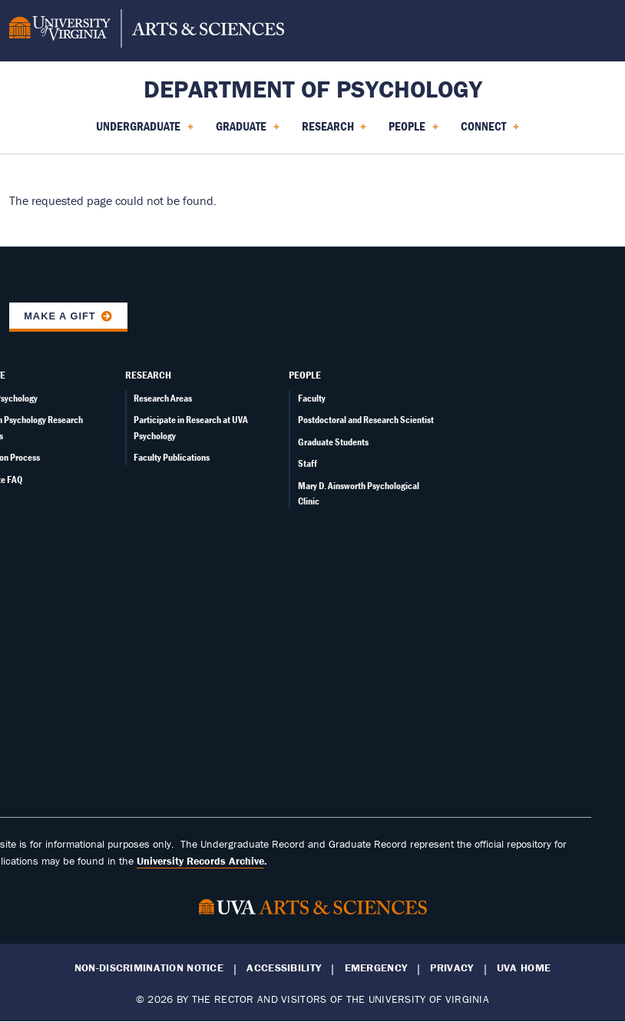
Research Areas (163, 398)
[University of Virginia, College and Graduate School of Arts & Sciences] (146, 30)
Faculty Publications (172, 457)
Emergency (376, 967)
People (305, 375)
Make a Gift (60, 316)
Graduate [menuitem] (248, 131)
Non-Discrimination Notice (148, 967)
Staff (307, 463)
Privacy (451, 967)
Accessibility (283, 967)
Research (148, 375)
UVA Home (524, 967)
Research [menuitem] (334, 131)
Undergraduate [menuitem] (145, 131)
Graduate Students (333, 441)
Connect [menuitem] (490, 131)
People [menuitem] (413, 131)
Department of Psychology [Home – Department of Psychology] (313, 89)
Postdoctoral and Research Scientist (366, 419)
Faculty (312, 398)
